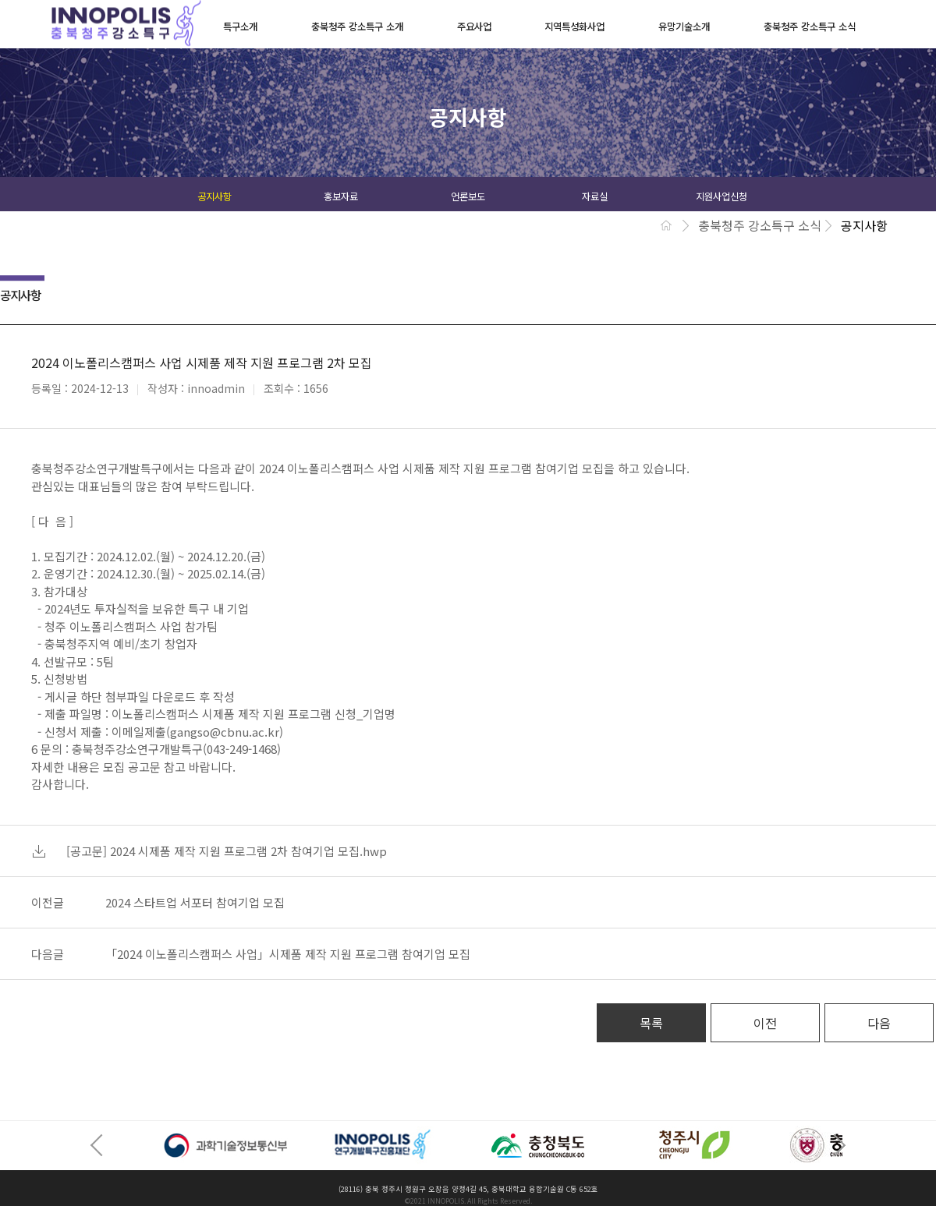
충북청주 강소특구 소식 (810, 26)
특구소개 (240, 26)
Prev (101, 1145)
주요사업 (474, 26)
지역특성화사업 (574, 26)
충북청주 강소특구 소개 (357, 26)
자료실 (595, 196)
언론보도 (468, 196)
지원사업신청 (721, 196)
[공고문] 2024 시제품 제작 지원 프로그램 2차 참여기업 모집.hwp (226, 851)
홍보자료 (341, 196)
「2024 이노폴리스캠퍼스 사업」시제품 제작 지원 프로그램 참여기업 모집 (287, 954)
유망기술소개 (684, 26)
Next (835, 1145)
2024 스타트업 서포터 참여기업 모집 (195, 902)
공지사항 (214, 196)
